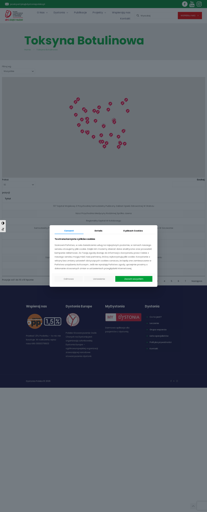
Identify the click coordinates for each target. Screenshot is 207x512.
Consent (69, 230)
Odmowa (69, 278)
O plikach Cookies (133, 230)
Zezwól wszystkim (133, 278)
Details (98, 230)
